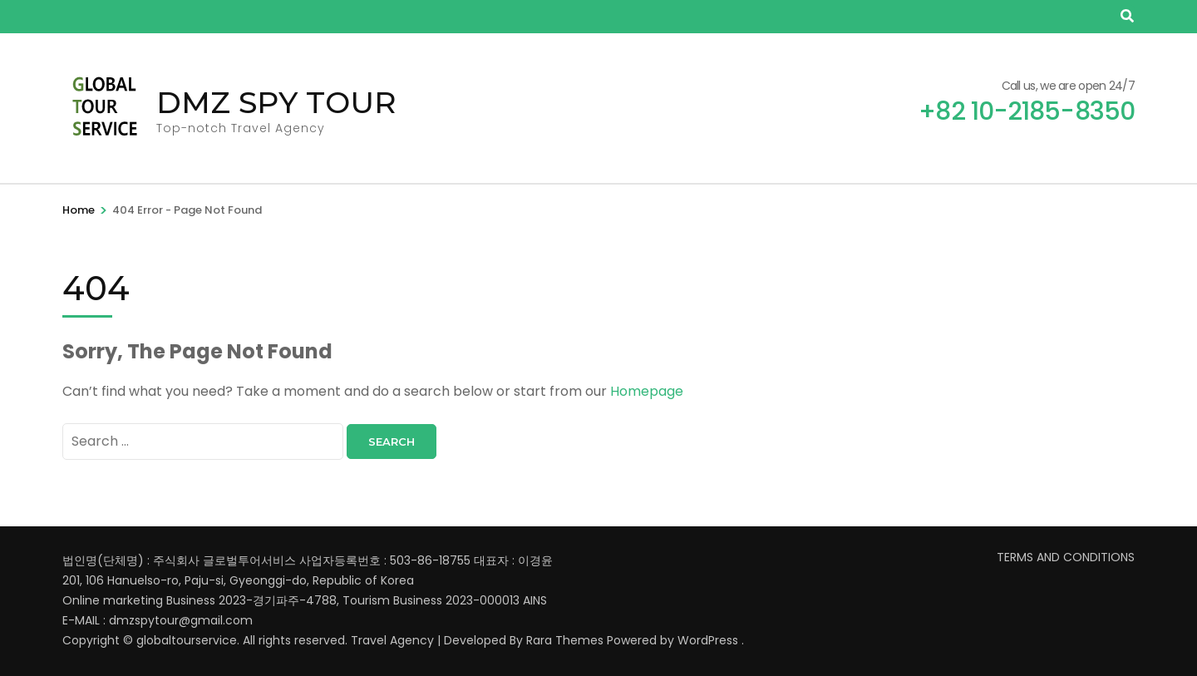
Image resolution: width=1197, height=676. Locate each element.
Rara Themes (564, 640)
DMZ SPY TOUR (276, 102)
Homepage (646, 391)
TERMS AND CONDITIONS (1066, 557)
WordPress (707, 640)
